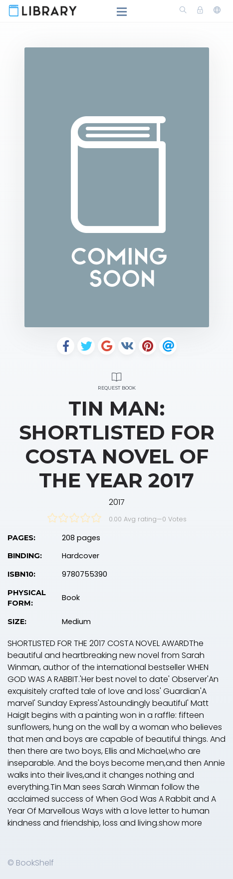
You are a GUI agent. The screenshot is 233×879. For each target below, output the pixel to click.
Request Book (117, 380)
